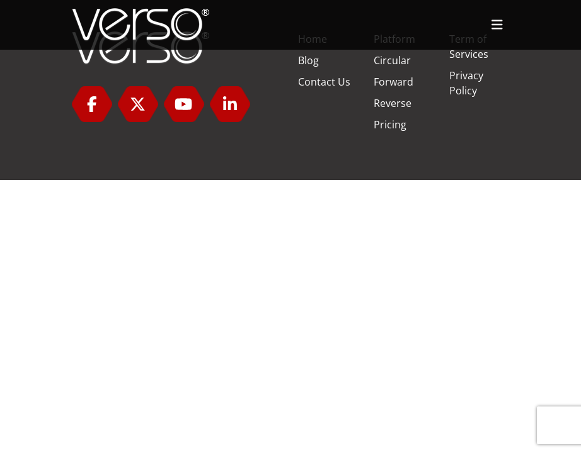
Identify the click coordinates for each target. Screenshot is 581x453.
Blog (308, 60)
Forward (393, 82)
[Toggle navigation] (497, 25)
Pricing (390, 124)
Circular (392, 60)
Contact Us (324, 82)
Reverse (392, 103)
